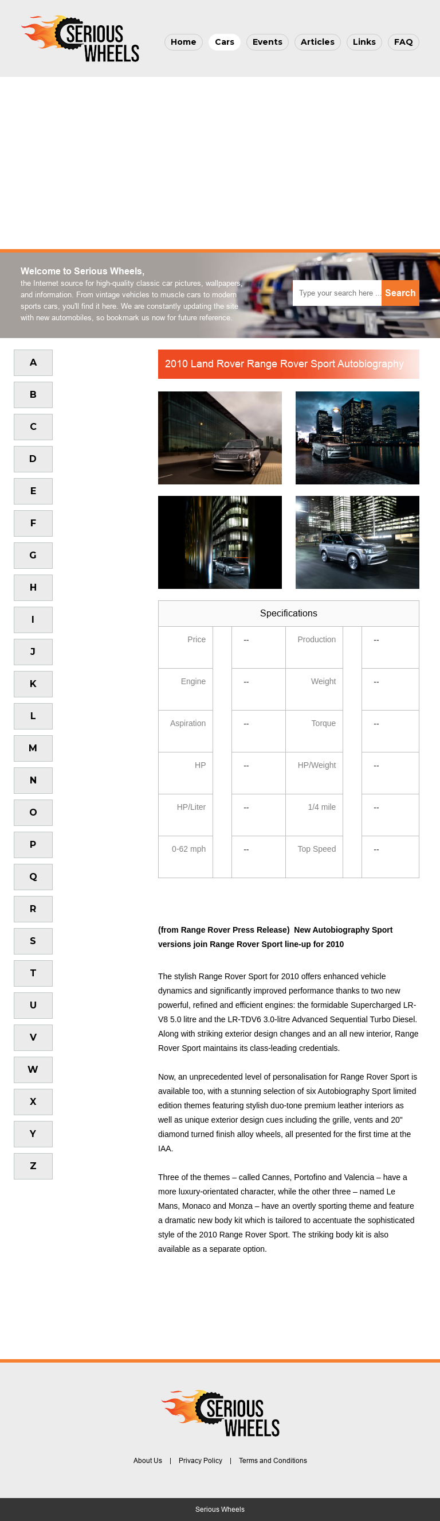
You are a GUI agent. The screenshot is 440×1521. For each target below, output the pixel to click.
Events (267, 42)
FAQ (403, 42)
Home (184, 42)
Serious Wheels (220, 1510)
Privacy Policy (200, 1461)
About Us (147, 1461)
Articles (318, 42)
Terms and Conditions (273, 1461)
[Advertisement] (220, 163)
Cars (224, 42)
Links (364, 42)
